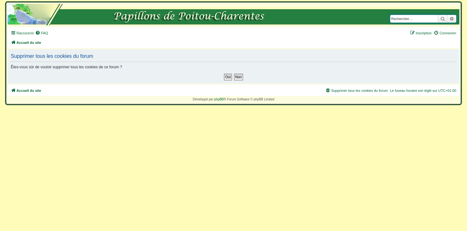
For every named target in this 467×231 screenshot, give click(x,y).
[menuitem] (41, 33)
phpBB (219, 99)
